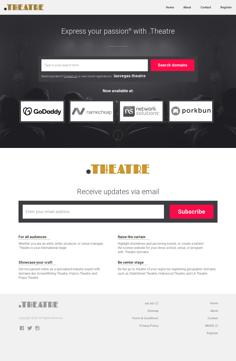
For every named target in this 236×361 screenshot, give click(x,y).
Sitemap (152, 314)
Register (226, 7)
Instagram (37, 332)
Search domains (172, 65)
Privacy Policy (148, 329)
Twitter (29, 332)
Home (170, 7)
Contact (206, 7)
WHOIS (209, 329)
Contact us (70, 76)
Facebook (22, 332)
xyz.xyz (149, 307)
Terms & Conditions (145, 322)
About (187, 7)
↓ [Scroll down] (118, 135)
